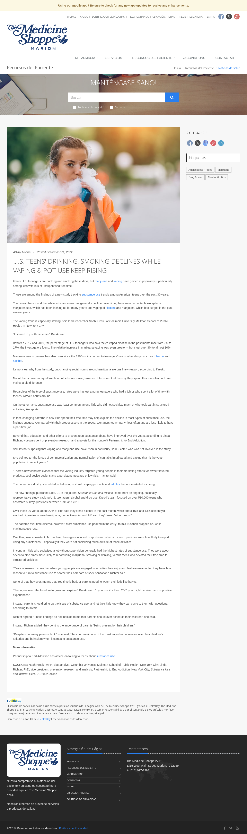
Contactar (224, 58)
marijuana (101, 281)
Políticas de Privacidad (81, 799)
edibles (115, 484)
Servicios (113, 58)
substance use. (106, 656)
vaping (118, 281)
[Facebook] (225, 828)
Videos (117, 107)
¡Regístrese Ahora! (191, 17)
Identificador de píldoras (108, 17)
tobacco (159, 356)
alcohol (17, 360)
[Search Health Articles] (116, 97)
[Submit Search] (172, 97)
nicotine (110, 307)
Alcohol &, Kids (217, 177)
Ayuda (84, 17)
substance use (91, 294)
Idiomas (71, 17)
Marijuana (223, 169)
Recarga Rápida (139, 17)
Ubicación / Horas (163, 17)
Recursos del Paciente (152, 58)
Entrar (211, 17)
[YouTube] (237, 828)
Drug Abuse (195, 177)
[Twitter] (230, 828)
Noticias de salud (87, 107)
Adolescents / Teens (200, 169)
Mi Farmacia (85, 58)
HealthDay (44, 719)
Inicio (177, 68)
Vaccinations (194, 58)
